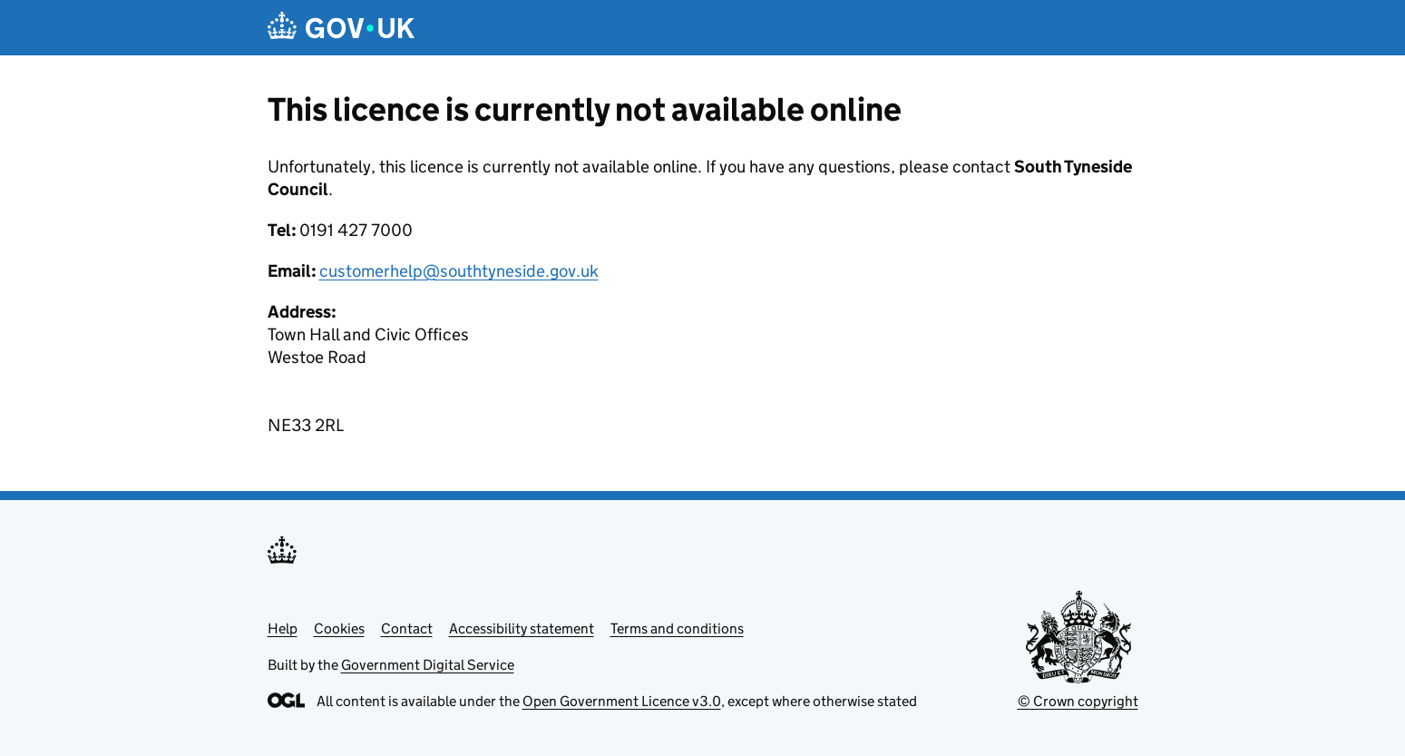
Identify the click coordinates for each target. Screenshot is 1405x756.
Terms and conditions (677, 628)
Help (283, 628)
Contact (407, 628)
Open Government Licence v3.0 (621, 701)
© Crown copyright (1078, 701)
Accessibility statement (521, 628)
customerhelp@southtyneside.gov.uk (459, 270)
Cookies (339, 628)
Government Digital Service (427, 664)
